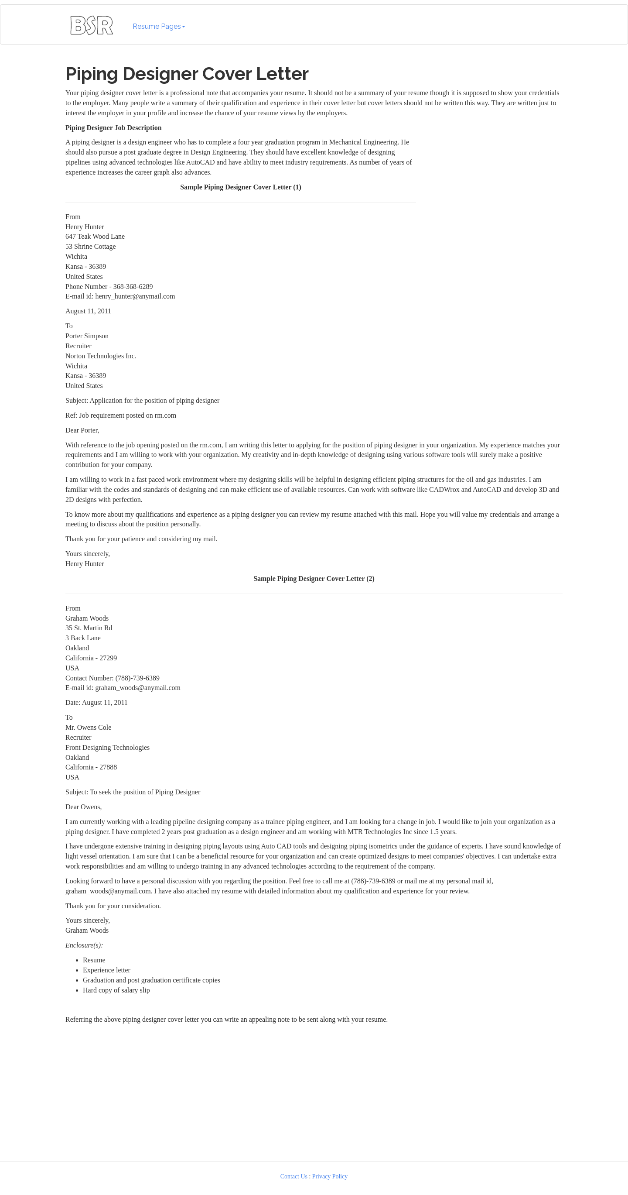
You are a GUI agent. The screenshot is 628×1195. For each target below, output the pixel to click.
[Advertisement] (491, 177)
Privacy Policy (330, 1176)
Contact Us (293, 1176)
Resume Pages (159, 26)
